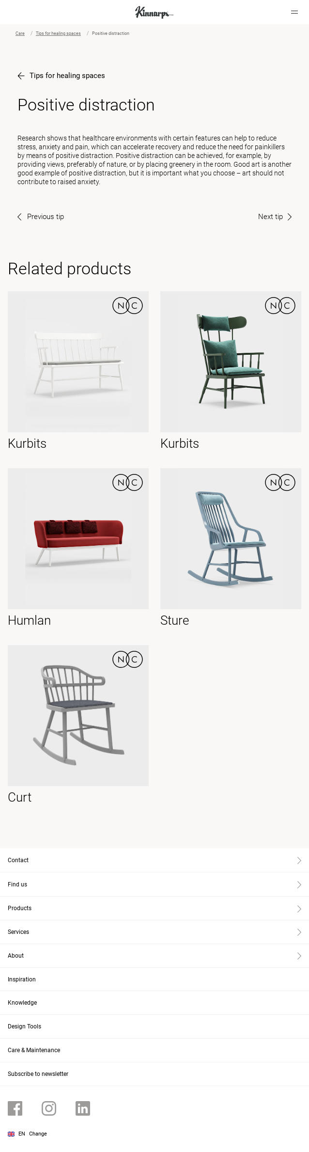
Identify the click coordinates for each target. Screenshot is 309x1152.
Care (20, 33)
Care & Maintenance (34, 1050)
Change (38, 1134)
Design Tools (24, 1026)
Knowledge (22, 1002)
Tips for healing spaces (58, 33)
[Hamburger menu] (294, 12)
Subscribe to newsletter (38, 1074)
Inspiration (22, 979)
